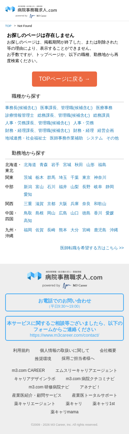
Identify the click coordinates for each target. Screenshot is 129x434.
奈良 (86, 203)
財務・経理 (83, 130)
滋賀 (39, 203)
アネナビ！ (90, 387)
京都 (51, 203)
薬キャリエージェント (34, 403)
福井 (63, 186)
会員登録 (105, 11)
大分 (75, 230)
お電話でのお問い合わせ (64, 303)
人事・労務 (83, 122)
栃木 (39, 177)
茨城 (28, 177)
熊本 (63, 230)
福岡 (28, 230)
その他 (112, 138)
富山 (39, 186)
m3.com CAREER (28, 370)
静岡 (110, 186)
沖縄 (114, 230)
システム (94, 138)
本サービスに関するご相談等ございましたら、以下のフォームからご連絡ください (64, 329)
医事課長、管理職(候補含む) (66, 107)
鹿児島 (100, 230)
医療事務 (104, 107)
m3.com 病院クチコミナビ (90, 378)
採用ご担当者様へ (78, 358)
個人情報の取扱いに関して (64, 350)
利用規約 (21, 350)
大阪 (63, 203)
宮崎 (86, 230)
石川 (51, 186)
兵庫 (75, 203)
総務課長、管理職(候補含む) (63, 115)
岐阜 (98, 186)
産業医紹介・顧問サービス (37, 395)
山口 (75, 213)
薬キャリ (74, 403)
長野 (86, 186)
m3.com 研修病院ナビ (49, 387)
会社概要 (108, 350)
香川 (98, 213)
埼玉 (63, 177)
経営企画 (105, 130)
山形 (90, 164)
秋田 (79, 164)
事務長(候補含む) (21, 107)
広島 (63, 213)
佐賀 (39, 230)
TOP (8, 26)
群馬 (51, 177)
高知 (28, 220)
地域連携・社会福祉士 (25, 138)
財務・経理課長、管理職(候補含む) (37, 130)
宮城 (67, 164)
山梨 (75, 186)
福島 (102, 164)
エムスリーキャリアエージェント (86, 370)
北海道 (30, 164)
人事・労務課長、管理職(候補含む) (37, 122)
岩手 (55, 164)
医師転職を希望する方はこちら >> (92, 247)
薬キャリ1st (104, 403)
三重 (28, 203)
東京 (86, 177)
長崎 (51, 230)
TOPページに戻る (61, 79)
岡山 (51, 213)
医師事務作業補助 (66, 138)
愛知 (28, 194)
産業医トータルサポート (94, 395)
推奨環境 (43, 358)
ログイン (92, 11)
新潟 (28, 186)
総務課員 (101, 115)
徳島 (86, 213)
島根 (39, 213)
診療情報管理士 (19, 115)
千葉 (75, 177)
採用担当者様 (118, 10)
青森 (44, 164)
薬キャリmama (64, 411)
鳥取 (28, 213)
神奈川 (100, 177)
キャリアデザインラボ (34, 378)
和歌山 (100, 203)
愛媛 (110, 213)
